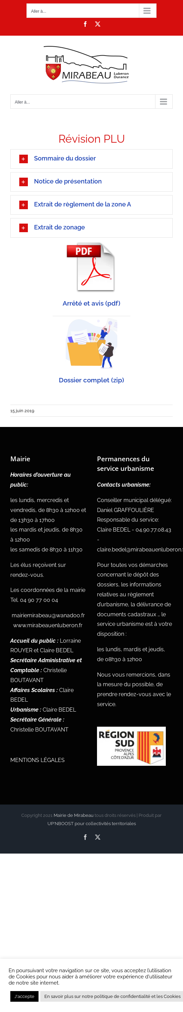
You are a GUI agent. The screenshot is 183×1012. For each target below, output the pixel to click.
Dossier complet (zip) (91, 380)
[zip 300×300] (91, 320)
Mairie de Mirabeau (74, 815)
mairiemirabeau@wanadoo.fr (48, 615)
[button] (91, 159)
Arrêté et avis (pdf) (91, 303)
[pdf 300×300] (91, 243)
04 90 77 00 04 (39, 600)
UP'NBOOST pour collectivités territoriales (91, 823)
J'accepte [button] (24, 996)
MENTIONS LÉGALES (37, 760)
